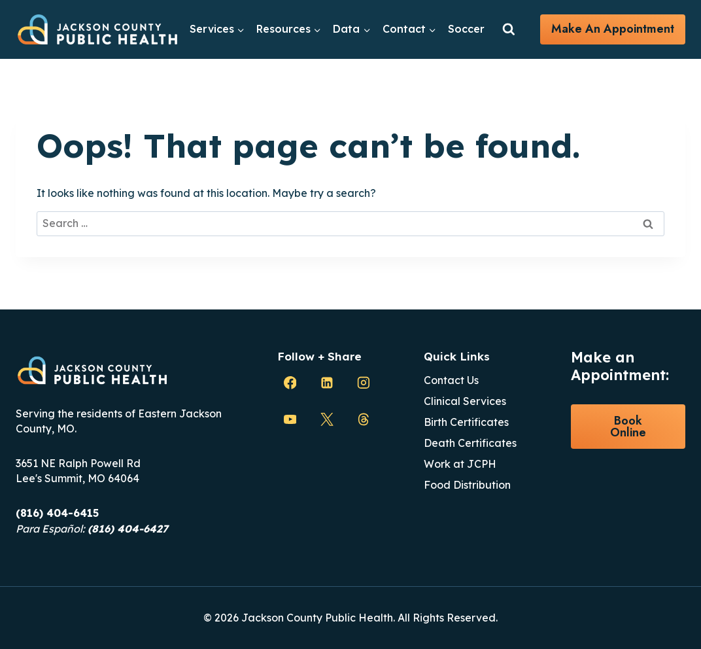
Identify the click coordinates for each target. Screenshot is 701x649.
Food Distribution (467, 484)
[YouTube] (290, 419)
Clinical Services (465, 401)
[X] (327, 419)
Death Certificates (470, 442)
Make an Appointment (612, 28)
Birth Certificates (466, 422)
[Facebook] (290, 383)
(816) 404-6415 (57, 512)
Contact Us (451, 380)
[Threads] (363, 419)
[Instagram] (363, 383)
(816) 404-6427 (128, 528)
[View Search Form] (508, 29)
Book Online (628, 426)
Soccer (466, 28)
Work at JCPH (460, 463)
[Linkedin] (327, 383)
